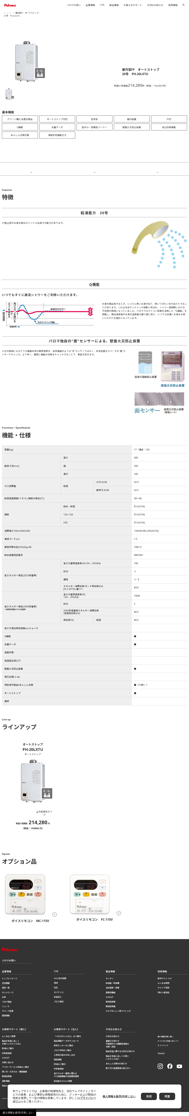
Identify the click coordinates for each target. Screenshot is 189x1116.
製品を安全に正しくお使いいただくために (11, 1046)
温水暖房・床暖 (112, 991)
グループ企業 (7, 1014)
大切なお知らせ (155, 5)
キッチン (109, 982)
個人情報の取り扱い (165, 1040)
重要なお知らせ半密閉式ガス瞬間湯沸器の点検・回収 (117, 1047)
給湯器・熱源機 (29, 13)
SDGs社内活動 (60, 982)
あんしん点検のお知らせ (116, 1067)
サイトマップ (163, 1049)
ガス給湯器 (42, 13)
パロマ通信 (58, 1005)
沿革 (4, 1001)
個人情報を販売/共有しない (18, 1112)
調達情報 (6, 1019)
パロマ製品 (7, 1005)
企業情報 (90, 5)
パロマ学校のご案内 (62, 1054)
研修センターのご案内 (63, 1049)
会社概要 (6, 987)
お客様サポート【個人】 (14, 1033)
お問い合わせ (7, 1066)
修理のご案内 (7, 1052)
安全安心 (58, 1000)
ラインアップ (157, 168)
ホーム (6, 13)
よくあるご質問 (8, 1040)
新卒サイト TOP (165, 982)
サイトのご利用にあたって (168, 1045)
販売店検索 (110, 1005)
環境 (56, 986)
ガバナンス (58, 996)
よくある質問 (163, 987)
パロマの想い (74, 5)
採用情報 (172, 5)
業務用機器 (110, 996)
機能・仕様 (94, 168)
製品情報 (114, 5)
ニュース (5, 1010)
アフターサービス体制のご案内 (15, 1071)
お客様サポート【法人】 (66, 1033)
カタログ (109, 1001)
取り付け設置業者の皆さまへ (118, 1072)
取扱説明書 (110, 1010)
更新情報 (6, 1085)
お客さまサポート (133, 5)
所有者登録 (7, 1057)
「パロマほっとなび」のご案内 (67, 1040)
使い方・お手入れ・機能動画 (14, 1075)
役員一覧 (6, 991)
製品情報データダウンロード (66, 1044)
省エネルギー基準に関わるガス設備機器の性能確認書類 (66, 1079)
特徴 (31, 168)
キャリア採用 (163, 991)
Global (161, 1057)
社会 (56, 991)
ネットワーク (7, 996)
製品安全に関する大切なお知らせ (120, 1055)
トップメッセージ (9, 982)
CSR (102, 4)
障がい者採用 (163, 996)
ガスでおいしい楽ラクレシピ (118, 1014)
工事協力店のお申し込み (64, 1058)
